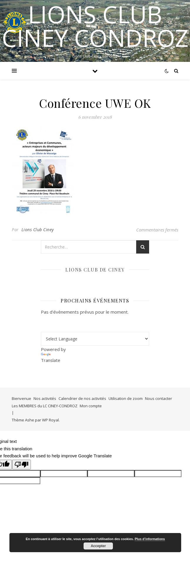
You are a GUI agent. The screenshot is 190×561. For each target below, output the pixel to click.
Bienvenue (21, 398)
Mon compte (91, 405)
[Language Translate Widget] (95, 339)
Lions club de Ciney (95, 270)
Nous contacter (158, 398)
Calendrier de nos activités (82, 398)
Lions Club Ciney (37, 229)
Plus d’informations (150, 539)
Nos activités (45, 398)
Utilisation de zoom (126, 398)
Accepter (98, 546)
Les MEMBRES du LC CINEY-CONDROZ (44, 405)
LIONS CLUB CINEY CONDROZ (95, 25)
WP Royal (50, 420)
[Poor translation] (21, 464)
